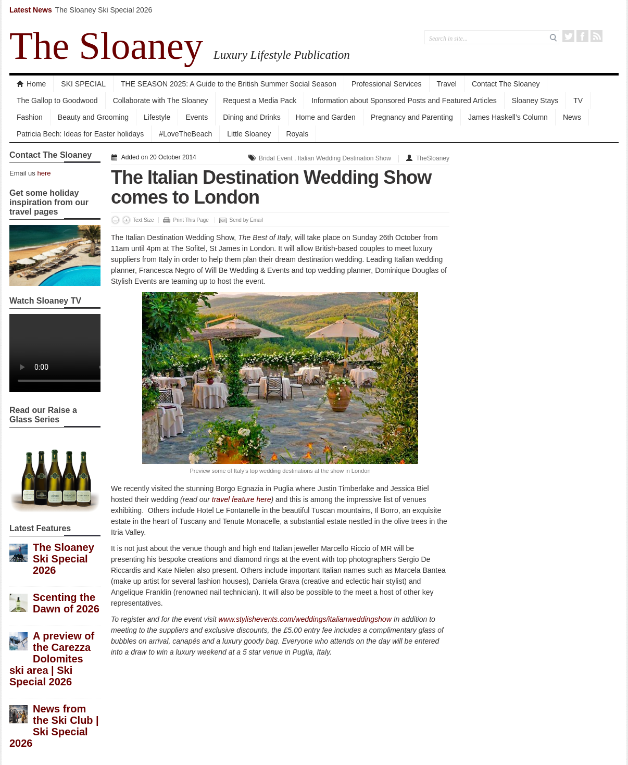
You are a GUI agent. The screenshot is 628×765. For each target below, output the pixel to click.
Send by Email (246, 220)
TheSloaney (432, 158)
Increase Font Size (126, 220)
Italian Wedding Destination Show (344, 158)
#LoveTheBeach (185, 134)
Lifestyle (157, 117)
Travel (447, 84)
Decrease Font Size (115, 220)
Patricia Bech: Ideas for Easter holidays (80, 134)
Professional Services (386, 84)
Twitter (568, 36)
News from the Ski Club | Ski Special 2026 (54, 726)
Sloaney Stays (535, 100)
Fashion (30, 117)
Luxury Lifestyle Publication (281, 54)
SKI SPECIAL (83, 84)
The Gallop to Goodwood (57, 100)
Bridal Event (276, 158)
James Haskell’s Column (508, 117)
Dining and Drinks (252, 117)
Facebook (582, 36)
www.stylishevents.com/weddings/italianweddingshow (304, 619)
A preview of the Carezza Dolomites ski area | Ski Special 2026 (51, 658)
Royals (297, 134)
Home (31, 84)
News (572, 117)
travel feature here (241, 499)
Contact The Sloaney (506, 84)
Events (196, 117)
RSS (596, 36)
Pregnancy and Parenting (412, 117)
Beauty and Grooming (93, 117)
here (44, 173)
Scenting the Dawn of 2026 (66, 603)
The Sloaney (106, 46)
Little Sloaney (249, 134)
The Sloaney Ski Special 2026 (104, 10)
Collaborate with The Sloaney (160, 100)
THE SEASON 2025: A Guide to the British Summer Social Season (228, 84)
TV (578, 100)
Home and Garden (326, 117)
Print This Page (191, 220)
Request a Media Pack (259, 100)
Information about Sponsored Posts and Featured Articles (404, 100)
